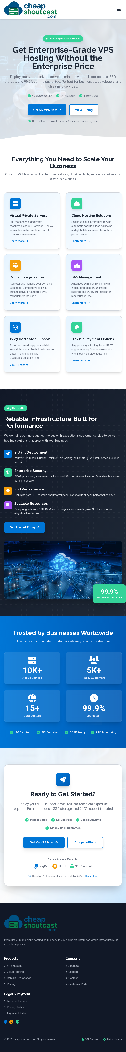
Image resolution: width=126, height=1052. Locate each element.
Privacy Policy (14, 1007)
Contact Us (91, 876)
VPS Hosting (13, 965)
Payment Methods (16, 1013)
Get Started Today (24, 527)
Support (72, 972)
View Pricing (84, 110)
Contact (72, 978)
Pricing (9, 984)
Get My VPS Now (47, 110)
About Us (72, 965)
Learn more (19, 241)
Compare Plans (85, 842)
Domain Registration (17, 978)
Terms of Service (15, 1001)
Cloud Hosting (14, 972)
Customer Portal (77, 984)
